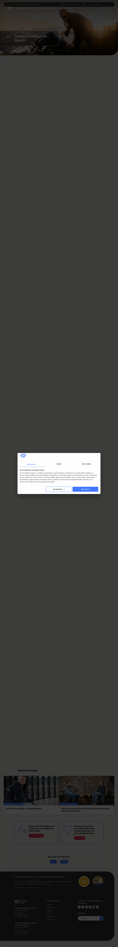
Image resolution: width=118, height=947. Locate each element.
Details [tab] (59, 464)
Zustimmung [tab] (31, 464)
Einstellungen (58, 489)
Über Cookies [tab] (86, 464)
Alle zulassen (85, 489)
